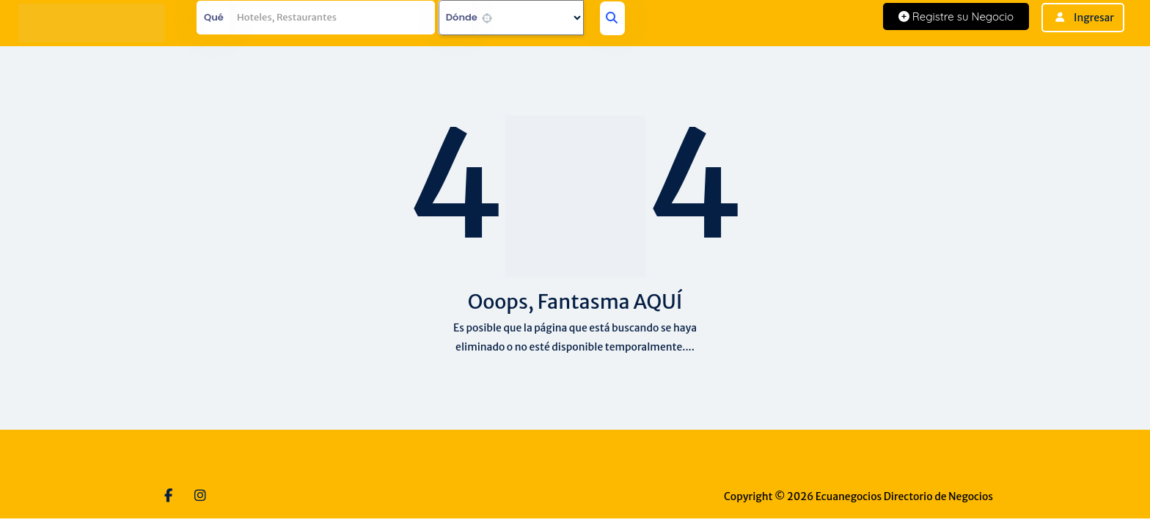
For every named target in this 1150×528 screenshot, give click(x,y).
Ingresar (1094, 17)
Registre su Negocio (956, 16)
